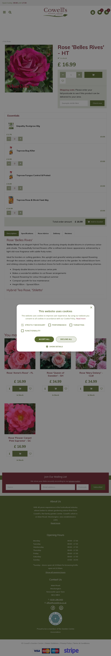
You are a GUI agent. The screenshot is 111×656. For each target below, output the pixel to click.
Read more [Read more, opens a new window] (81, 318)
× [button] (91, 307)
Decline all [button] (66, 339)
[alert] (55, 328)
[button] (55, 346)
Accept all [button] (44, 339)
